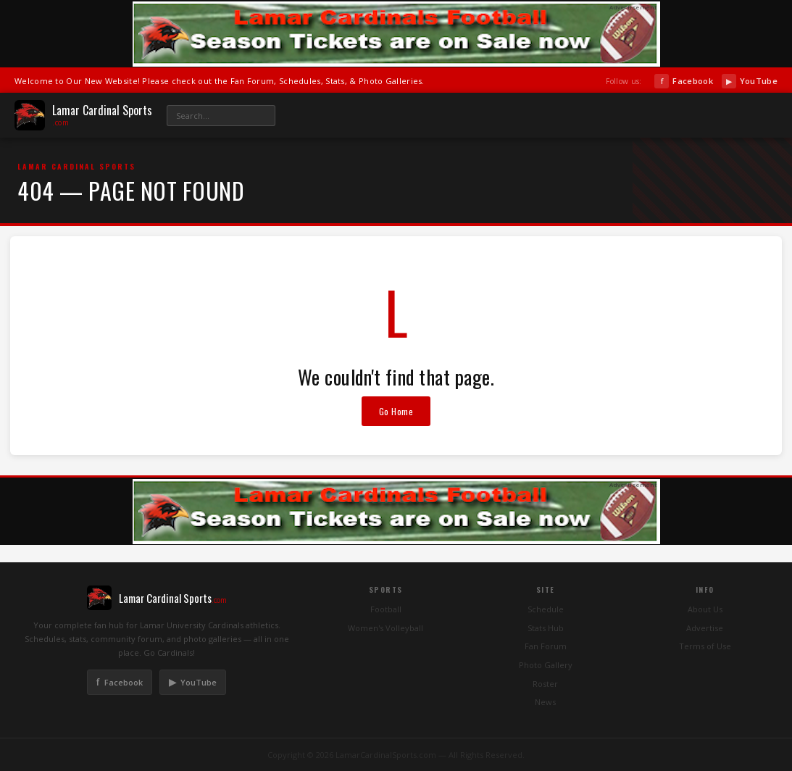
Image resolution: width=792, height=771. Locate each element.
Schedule (546, 609)
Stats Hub (546, 627)
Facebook (683, 81)
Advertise (704, 627)
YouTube (750, 81)
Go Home (396, 411)
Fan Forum (546, 646)
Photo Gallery (545, 664)
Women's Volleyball (385, 627)
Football (385, 609)
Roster (545, 683)
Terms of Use (705, 646)
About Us (705, 609)
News (545, 701)
